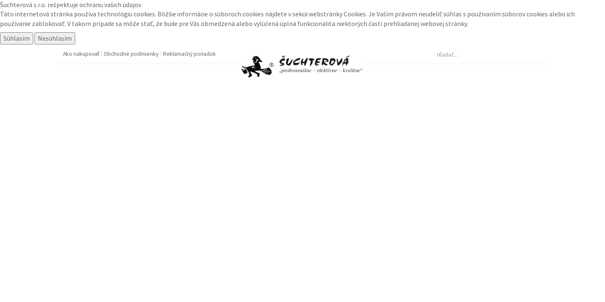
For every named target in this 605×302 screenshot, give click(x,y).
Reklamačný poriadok (189, 53)
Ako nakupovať (81, 53)
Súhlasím (16, 38)
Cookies (355, 14)
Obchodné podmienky (132, 53)
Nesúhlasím (55, 38)
